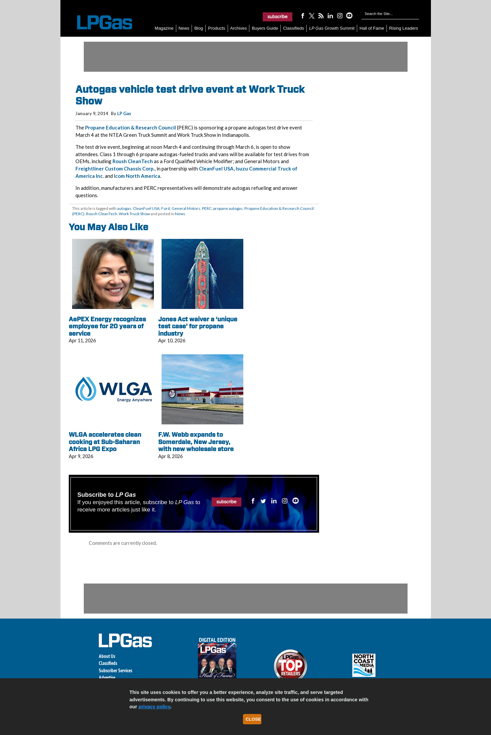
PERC (207, 208)
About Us (107, 656)
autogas (124, 208)
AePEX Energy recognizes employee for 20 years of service (107, 326)
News (184, 28)
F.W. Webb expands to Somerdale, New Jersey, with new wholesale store (196, 441)
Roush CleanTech (133, 161)
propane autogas (228, 208)
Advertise (107, 677)
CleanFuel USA (216, 168)
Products (216, 28)
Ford (165, 208)
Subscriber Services (115, 670)
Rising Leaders (403, 28)
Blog (198, 28)
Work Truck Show (134, 213)
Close (253, 719)
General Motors (186, 208)
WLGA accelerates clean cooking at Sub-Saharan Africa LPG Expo (105, 441)
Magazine (164, 28)
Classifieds (293, 28)
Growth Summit (331, 28)
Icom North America (137, 176)
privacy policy (154, 706)
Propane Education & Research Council (130, 127)
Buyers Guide (265, 28)
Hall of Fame (371, 28)
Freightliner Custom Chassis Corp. (115, 168)
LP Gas (124, 113)
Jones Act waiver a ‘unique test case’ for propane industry (197, 326)
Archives (238, 28)
